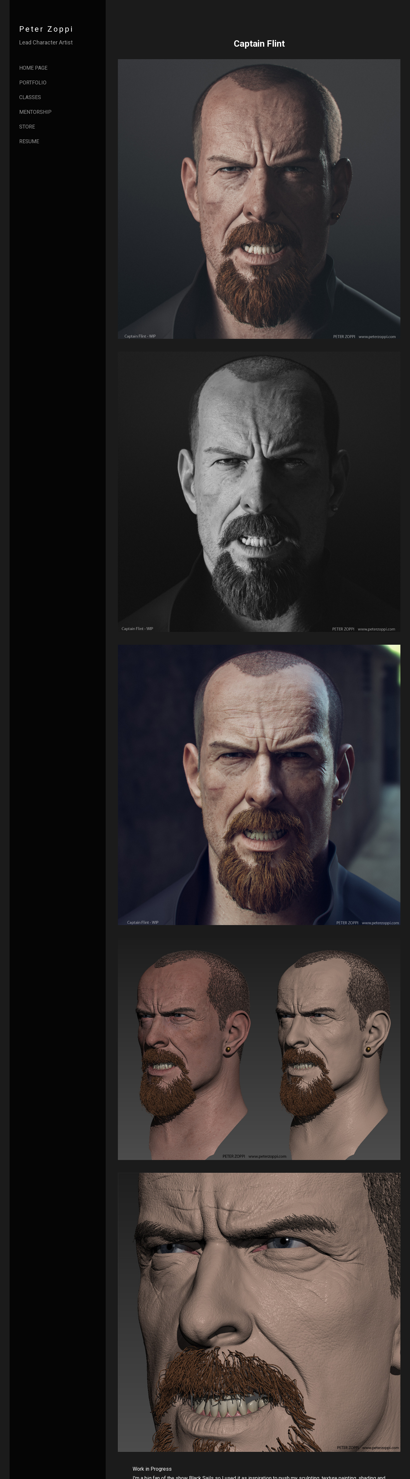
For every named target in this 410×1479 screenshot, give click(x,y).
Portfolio (32, 83)
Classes (30, 97)
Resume (29, 141)
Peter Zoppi (46, 29)
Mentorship (35, 112)
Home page (33, 68)
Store (27, 127)
